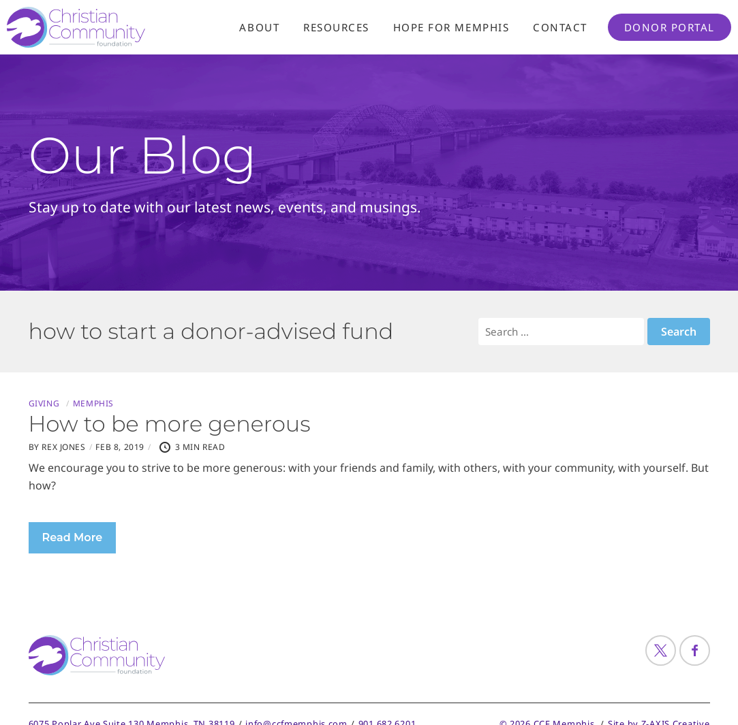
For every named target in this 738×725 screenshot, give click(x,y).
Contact (560, 27)
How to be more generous (170, 423)
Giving (44, 404)
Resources (336, 27)
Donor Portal (669, 27)
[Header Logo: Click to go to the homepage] (116, 27)
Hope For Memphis (451, 27)
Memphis (93, 404)
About (259, 27)
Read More (72, 537)
